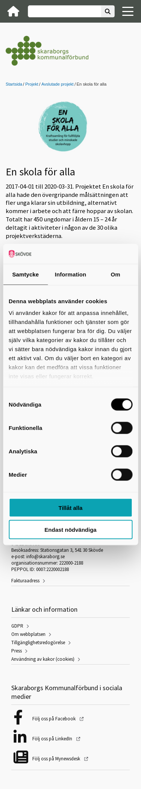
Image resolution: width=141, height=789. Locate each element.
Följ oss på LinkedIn (52, 738)
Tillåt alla (71, 507)
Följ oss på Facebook (54, 718)
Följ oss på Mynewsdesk (56, 758)
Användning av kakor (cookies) (42, 659)
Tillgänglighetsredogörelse (38, 642)
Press (16, 651)
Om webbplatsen (28, 634)
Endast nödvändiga (70, 530)
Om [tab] (115, 274)
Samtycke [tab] (25, 274)
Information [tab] (70, 274)
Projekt (31, 84)
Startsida (14, 84)
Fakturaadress (25, 580)
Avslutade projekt (57, 84)
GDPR (17, 626)
